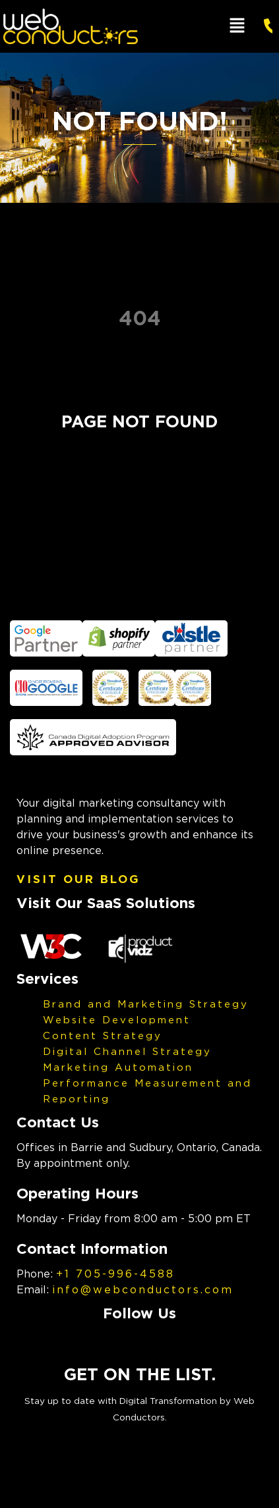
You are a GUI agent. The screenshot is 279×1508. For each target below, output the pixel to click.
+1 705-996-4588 (115, 1273)
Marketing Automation (118, 1067)
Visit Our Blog (78, 879)
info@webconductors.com (142, 1289)
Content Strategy (102, 1035)
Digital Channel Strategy (127, 1051)
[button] (237, 26)
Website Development (117, 1019)
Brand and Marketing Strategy (146, 1003)
